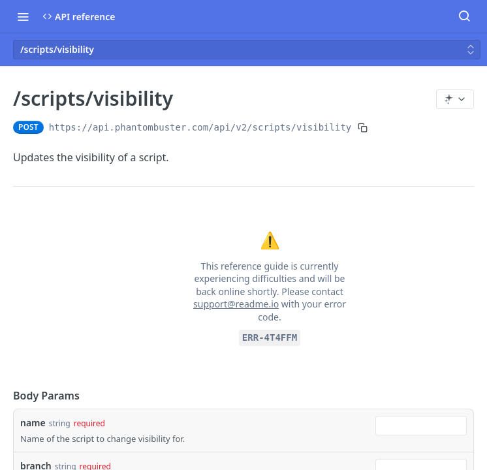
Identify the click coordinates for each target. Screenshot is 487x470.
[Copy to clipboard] (362, 127)
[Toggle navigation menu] (23, 16)
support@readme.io (236, 304)
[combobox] (421, 425)
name (33, 422)
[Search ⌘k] (464, 16)
